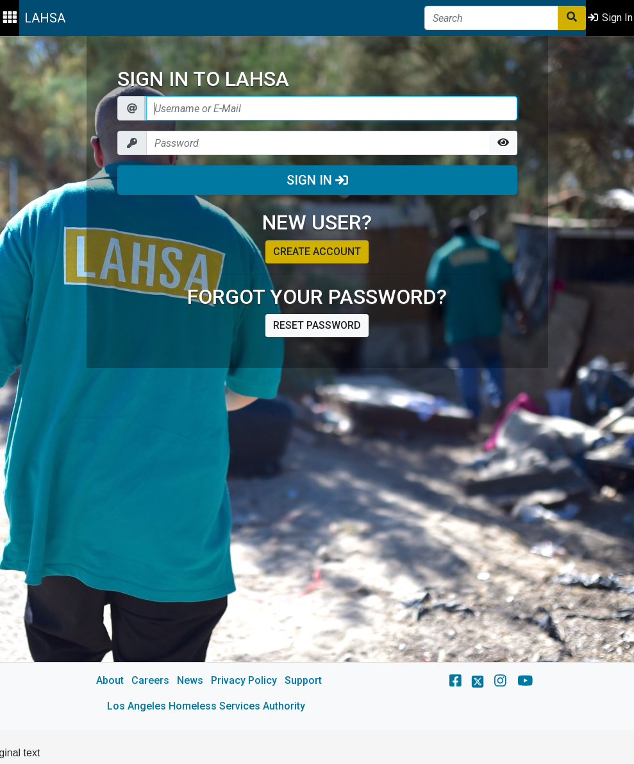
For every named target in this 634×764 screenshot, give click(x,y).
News (190, 680)
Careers (150, 680)
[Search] (491, 18)
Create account (317, 251)
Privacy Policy (244, 680)
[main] (317, 382)
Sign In (317, 180)
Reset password (317, 325)
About (110, 680)
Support (303, 680)
